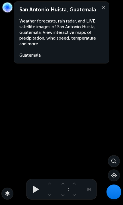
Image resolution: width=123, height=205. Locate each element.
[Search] (114, 161)
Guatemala (30, 55)
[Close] (102, 7)
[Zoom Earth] (7, 7)
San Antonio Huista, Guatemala (57, 10)
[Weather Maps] (113, 191)
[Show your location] (114, 175)
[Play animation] (34, 189)
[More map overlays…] (7, 193)
